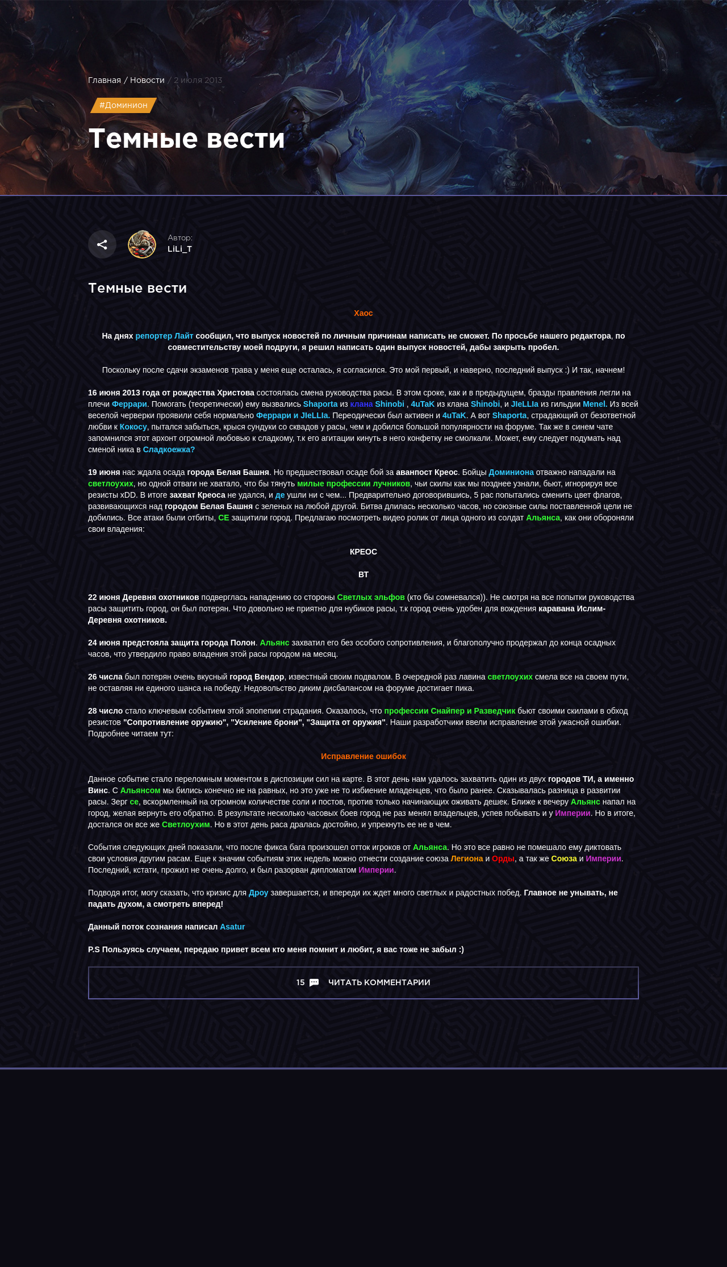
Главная (104, 80)
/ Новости (144, 80)
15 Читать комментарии (363, 983)
